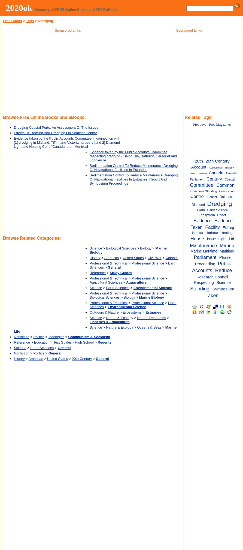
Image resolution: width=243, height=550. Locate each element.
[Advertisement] (68, 73)
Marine (227, 245)
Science (96, 248)
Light (222, 239)
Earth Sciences (117, 288)
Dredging (219, 203)
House (197, 238)
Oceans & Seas (149, 327)
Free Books (12, 21)
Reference (98, 273)
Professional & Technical (108, 263)
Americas (111, 258)
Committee (202, 185)
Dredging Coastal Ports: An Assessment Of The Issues (56, 127)
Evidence (202, 220)
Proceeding (205, 264)
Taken (211, 295)
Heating (226, 233)
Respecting (204, 282)
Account (198, 167)
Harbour (212, 233)
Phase (225, 257)
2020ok (19, 8)
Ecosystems (132, 312)
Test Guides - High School (73, 342)
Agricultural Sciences (106, 282)
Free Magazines (220, 125)
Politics (39, 337)
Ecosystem (207, 215)
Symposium (223, 289)
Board (192, 173)
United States (133, 258)
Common (225, 185)
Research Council (212, 277)
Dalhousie (227, 197)
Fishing (228, 228)
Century (214, 178)
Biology (145, 248)
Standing (199, 288)
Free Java (199, 125)
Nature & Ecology (119, 318)
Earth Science (217, 210)
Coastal (230, 179)
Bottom (202, 173)
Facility (212, 227)
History (95, 258)
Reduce (223, 270)
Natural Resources (151, 318)
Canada (216, 172)
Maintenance (203, 245)
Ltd (231, 239)
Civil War (155, 258)
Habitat (197, 233)
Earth (201, 210)
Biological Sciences (121, 248)
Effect (221, 215)
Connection (227, 191)
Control (197, 196)
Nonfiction (21, 337)
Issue (211, 239)
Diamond (198, 205)
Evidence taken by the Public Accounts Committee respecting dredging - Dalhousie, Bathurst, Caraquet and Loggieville (133, 156)
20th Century (82, 359)
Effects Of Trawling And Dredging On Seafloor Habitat (55, 133)
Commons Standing (203, 191)
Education (42, 342)
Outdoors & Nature (104, 312)
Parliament (205, 257)
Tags (30, 21)
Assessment (216, 167)
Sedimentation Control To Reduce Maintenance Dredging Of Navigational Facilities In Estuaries (134, 168)
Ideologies (56, 337)
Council (212, 197)
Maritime (227, 251)
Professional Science (148, 263)
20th (199, 161)
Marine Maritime (203, 251)
